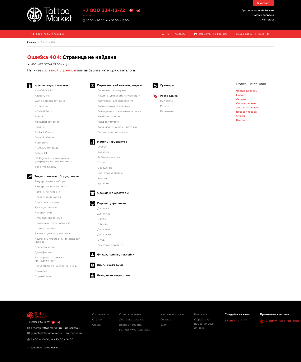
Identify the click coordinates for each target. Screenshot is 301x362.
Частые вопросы (263, 15)
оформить (221, 34)
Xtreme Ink (41, 106)
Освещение (104, 168)
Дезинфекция (43, 252)
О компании (100, 314)
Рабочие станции (108, 157)
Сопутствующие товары (113, 132)
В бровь (102, 224)
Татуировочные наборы (50, 181)
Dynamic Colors (44, 137)
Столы (101, 162)
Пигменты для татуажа (111, 90)
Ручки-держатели (46, 207)
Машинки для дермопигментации (118, 96)
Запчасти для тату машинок (53, 233)
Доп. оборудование (110, 173)
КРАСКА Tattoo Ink (47, 148)
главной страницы (60, 70)
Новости (241, 95)
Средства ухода (45, 247)
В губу (101, 219)
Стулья (101, 147)
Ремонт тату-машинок (134, 330)
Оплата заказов (246, 103)
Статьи (97, 320)
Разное (164, 106)
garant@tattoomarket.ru (46, 333)
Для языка (104, 229)
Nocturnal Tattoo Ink (47, 122)
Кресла (102, 178)
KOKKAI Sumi (43, 111)
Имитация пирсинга (110, 245)
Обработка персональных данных (204, 324)
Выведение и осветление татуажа (119, 111)
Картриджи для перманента (115, 101)
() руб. (205, 34)
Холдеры (103, 152)
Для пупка (103, 214)
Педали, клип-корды (48, 197)
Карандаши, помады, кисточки (117, 127)
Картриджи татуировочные (52, 223)
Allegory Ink (42, 96)
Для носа (103, 208)
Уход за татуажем (108, 122)
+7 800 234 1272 (38, 322)
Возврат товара (246, 112)
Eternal (39, 117)
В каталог (263, 3)
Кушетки (103, 183)
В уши (101, 240)
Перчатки (41, 271)
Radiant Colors (44, 132)
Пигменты (166, 101)
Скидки (241, 99)
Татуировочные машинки (51, 186)
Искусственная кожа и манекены (56, 266)
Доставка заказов (247, 108)
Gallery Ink (41, 153)
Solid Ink (40, 127)
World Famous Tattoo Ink (50, 101)
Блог (164, 325)
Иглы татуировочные (48, 218)
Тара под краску (45, 167)
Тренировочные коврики (113, 106)
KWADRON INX (44, 90)
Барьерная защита (47, 202)
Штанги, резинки (46, 228)
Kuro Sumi (41, 143)
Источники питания (47, 192)
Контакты (267, 20)
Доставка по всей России (258, 10)
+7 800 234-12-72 (104, 10)
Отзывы (241, 116)
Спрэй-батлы (43, 276)
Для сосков (104, 235)
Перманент (167, 111)
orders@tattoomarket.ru (46, 328)
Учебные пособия (109, 117)
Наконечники (43, 213)
